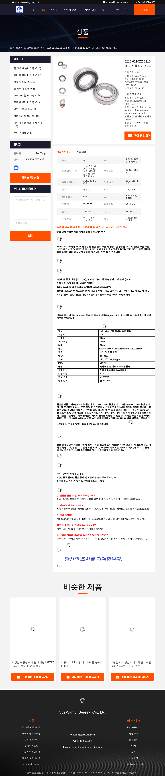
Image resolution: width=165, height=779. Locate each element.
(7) (25, 109)
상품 (18, 48)
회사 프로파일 (134, 727)
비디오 (54, 9)
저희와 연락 (90, 9)
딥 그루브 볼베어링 (33, 48)
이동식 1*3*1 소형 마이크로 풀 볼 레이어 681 (82, 664)
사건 (133, 752)
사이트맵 (133, 758)
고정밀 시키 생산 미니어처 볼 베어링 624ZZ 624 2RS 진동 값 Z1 (131, 664)
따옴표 (144, 9)
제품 (43, 9)
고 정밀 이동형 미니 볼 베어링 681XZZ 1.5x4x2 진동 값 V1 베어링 (32, 664)
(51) (27, 102)
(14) (28, 124)
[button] (62, 107)
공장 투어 (133, 733)
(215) (27, 68)
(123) (25, 82)
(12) (27, 95)
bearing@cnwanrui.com (115, 2)
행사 (104, 9)
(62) (24, 88)
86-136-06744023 (145, 2)
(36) (26, 116)
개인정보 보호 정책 (133, 764)
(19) (23, 133)
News (133, 746)
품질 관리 (133, 739)
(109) (27, 75)
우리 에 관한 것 (71, 9)
